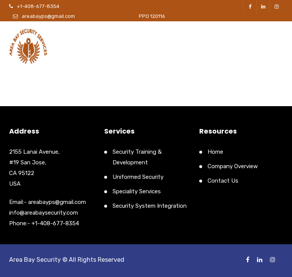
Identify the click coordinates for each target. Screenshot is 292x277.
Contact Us (223, 180)
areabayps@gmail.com (48, 16)
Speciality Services (137, 191)
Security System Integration (150, 205)
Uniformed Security (138, 177)
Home (215, 151)
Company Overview (233, 166)
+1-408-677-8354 (38, 6)
